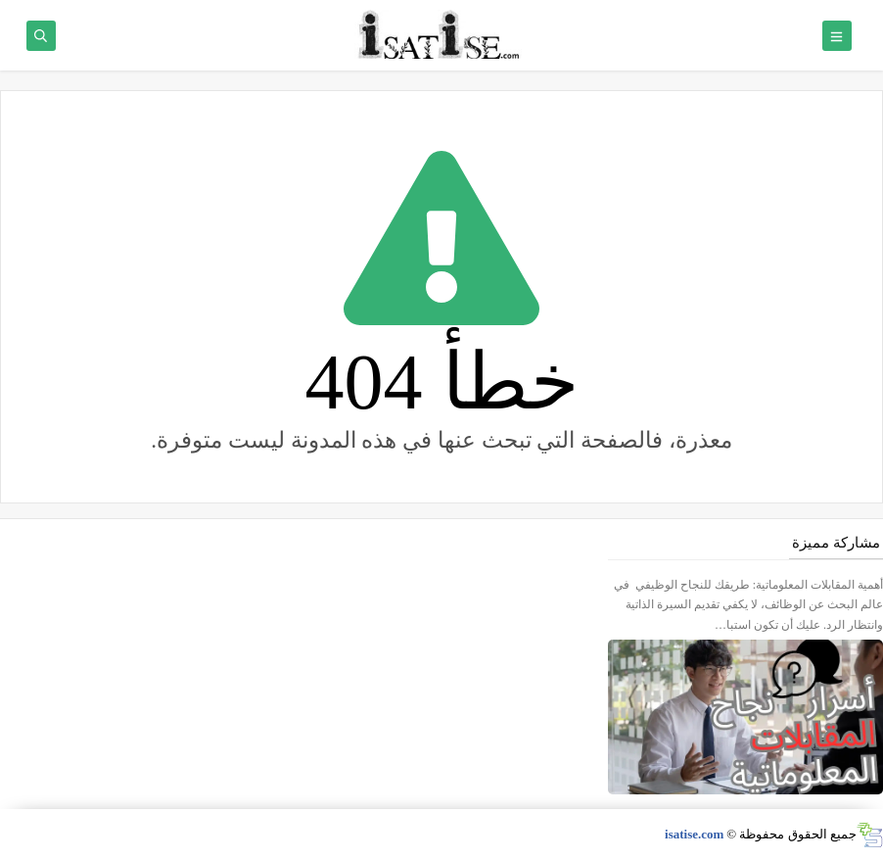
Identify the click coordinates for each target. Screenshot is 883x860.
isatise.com (694, 834)
